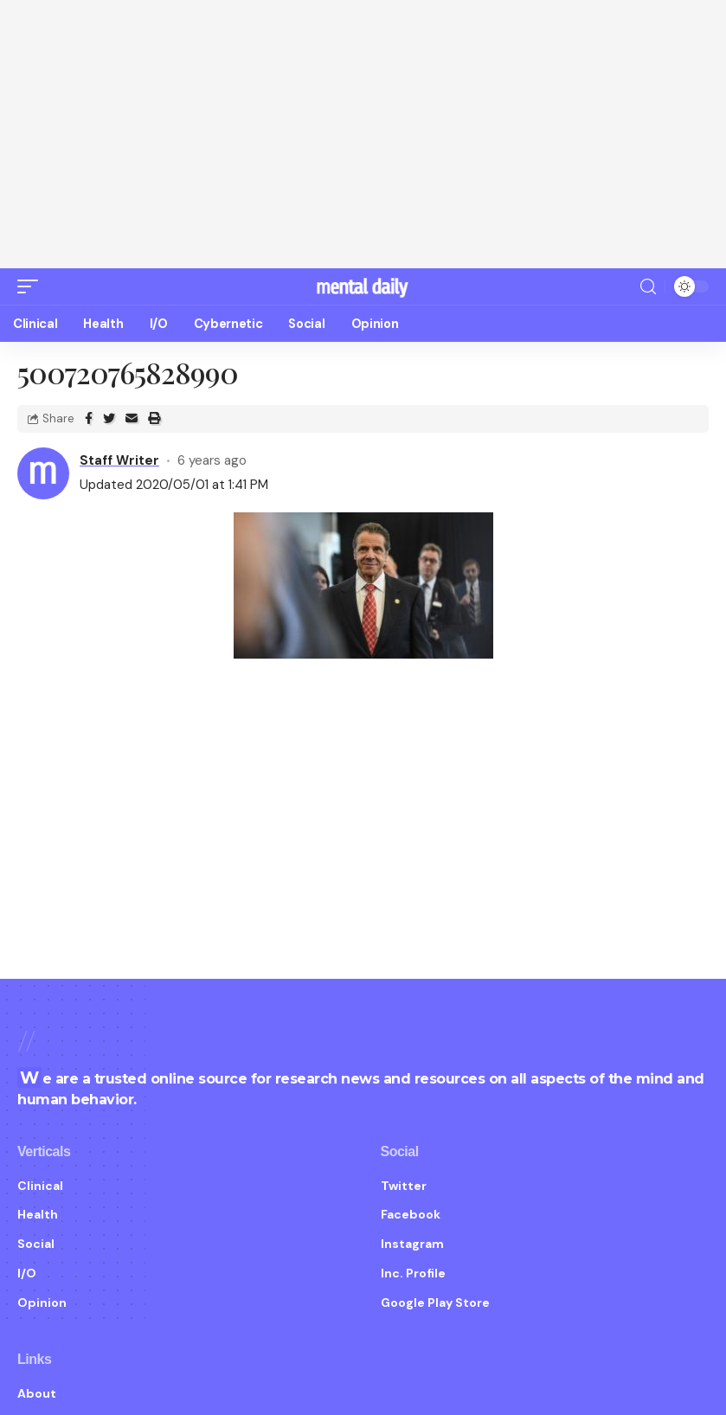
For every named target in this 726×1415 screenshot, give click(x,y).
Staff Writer (119, 460)
